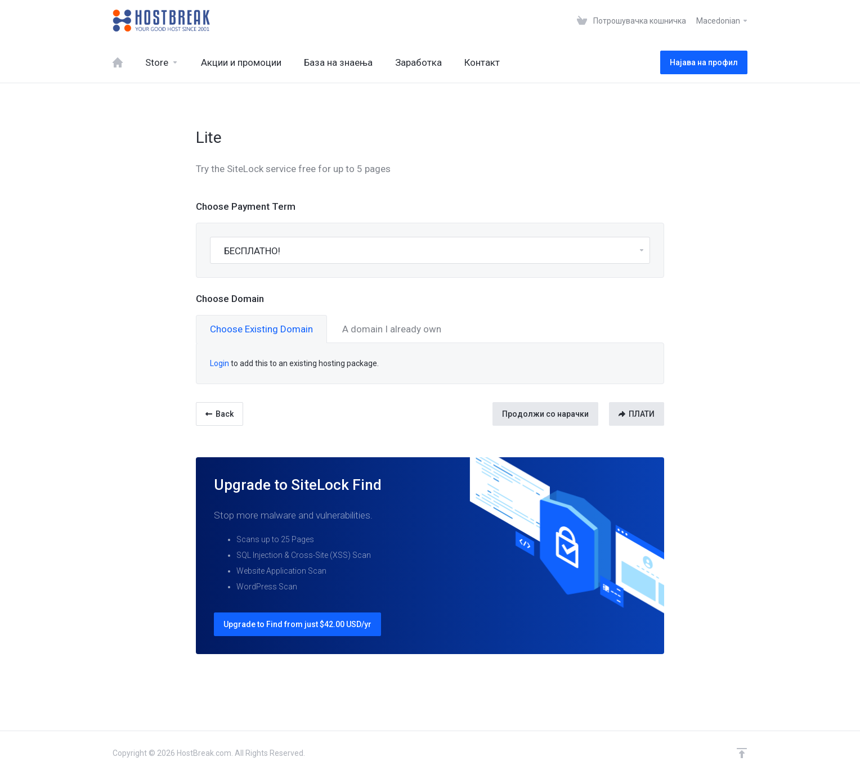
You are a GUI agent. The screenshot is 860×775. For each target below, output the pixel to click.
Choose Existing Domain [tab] (261, 329)
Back (219, 413)
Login (219, 363)
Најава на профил (704, 62)
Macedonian (722, 20)
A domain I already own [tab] (391, 329)
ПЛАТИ (637, 413)
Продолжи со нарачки (545, 413)
